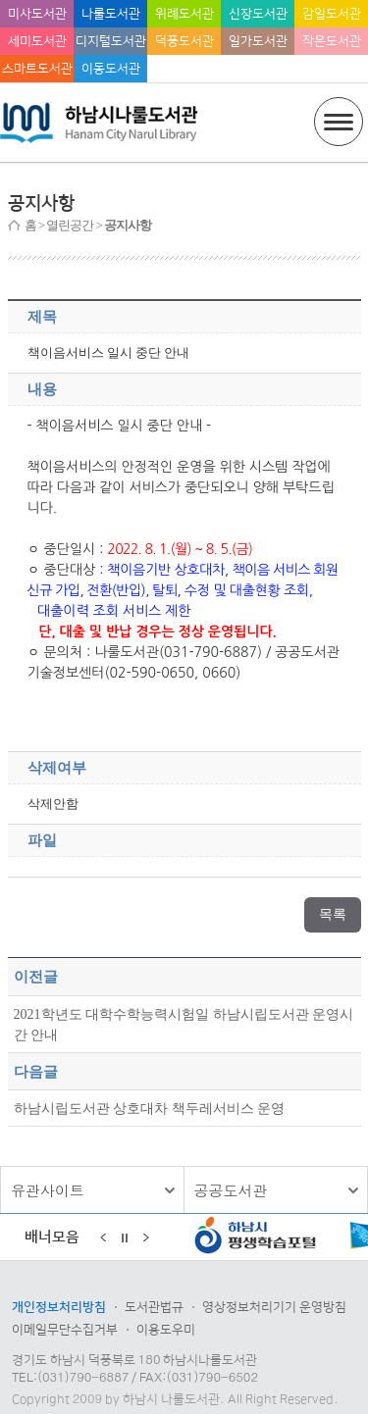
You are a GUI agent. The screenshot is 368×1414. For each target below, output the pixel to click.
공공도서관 (231, 1190)
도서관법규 (154, 1307)
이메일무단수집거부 (65, 1330)
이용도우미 (165, 1330)
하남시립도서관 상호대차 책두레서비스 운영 (150, 1108)
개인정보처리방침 (59, 1307)
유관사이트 (47, 1190)
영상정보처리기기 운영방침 (274, 1307)
